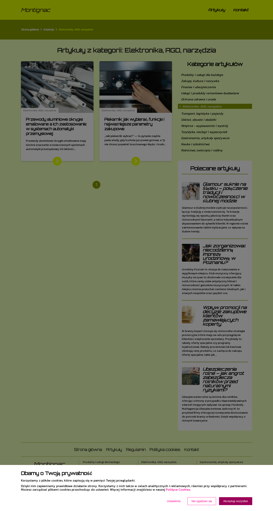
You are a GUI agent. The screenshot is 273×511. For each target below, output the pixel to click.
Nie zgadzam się (202, 501)
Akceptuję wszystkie (235, 501)
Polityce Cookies (178, 489)
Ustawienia (173, 501)
